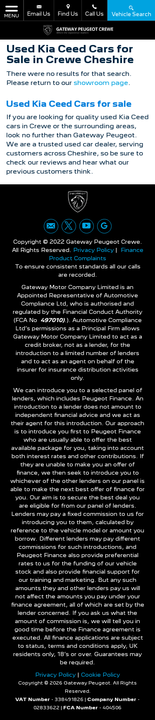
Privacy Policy (93, 250)
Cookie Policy (100, 674)
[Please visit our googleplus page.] (104, 226)
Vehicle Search (131, 10)
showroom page (101, 83)
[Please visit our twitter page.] (69, 226)
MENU (11, 11)
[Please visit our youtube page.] (86, 226)
